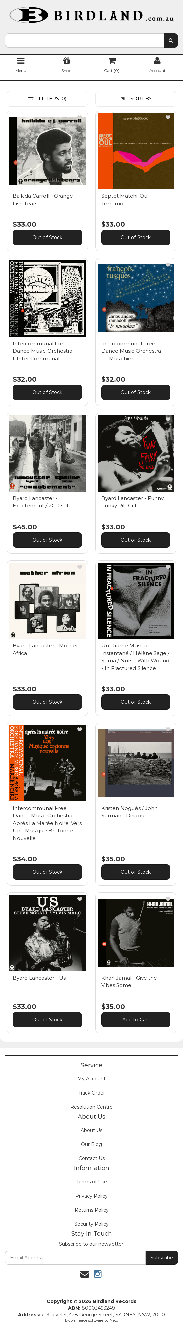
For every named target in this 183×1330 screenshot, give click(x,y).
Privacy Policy (91, 1196)
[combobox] (84, 40)
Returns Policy (92, 1210)
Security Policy (91, 1224)
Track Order (91, 1093)
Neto (114, 1320)
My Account (91, 1079)
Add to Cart (135, 1020)
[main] (91, 575)
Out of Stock (47, 237)
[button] (79, 117)
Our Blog (91, 1144)
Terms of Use (91, 1182)
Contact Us (92, 1158)
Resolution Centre (91, 1107)
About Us (91, 1130)
